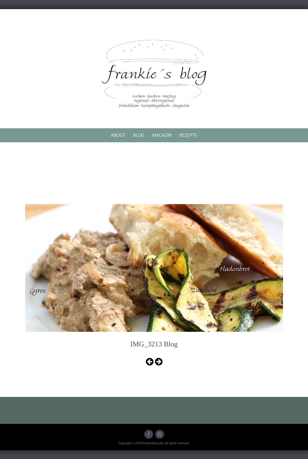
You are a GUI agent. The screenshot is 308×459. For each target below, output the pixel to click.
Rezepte (188, 135)
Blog (139, 135)
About (118, 135)
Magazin (162, 135)
